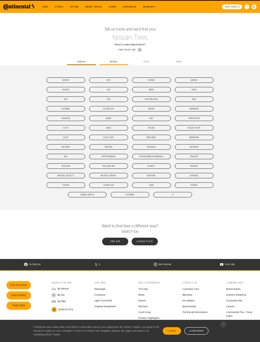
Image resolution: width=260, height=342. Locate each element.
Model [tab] (114, 62)
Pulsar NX (109, 166)
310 (109, 90)
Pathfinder (109, 156)
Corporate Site (234, 301)
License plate (144, 241)
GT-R (65, 128)
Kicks (151, 128)
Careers (230, 306)
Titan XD (108, 185)
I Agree (172, 331)
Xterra (130, 195)
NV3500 (194, 147)
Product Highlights (148, 318)
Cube (109, 118)
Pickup (194, 156)
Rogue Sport (108, 176)
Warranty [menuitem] (149, 7)
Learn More (196, 331)
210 (109, 80)
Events (142, 301)
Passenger (100, 289)
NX (65, 156)
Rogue (194, 166)
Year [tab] (146, 62)
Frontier (194, 118)
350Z (151, 90)
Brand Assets (233, 289)
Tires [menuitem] (45, 7)
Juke (108, 128)
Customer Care (190, 289)
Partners (143, 306)
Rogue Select (66, 176)
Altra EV (108, 109)
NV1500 (66, 147)
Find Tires (18, 305)
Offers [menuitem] (74, 7)
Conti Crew (144, 312)
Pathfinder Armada (151, 156)
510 (66, 99)
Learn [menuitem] (112, 7)
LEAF (66, 137)
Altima (66, 109)
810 (194, 99)
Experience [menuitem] (130, 7)
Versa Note (87, 195)
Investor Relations (236, 295)
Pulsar (66, 166)
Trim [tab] (178, 62)
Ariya (151, 109)
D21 (151, 118)
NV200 (108, 147)
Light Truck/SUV (103, 301)
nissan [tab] (81, 62)
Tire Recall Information (195, 312)
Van (151, 185)
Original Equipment (105, 306)
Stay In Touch (18, 285)
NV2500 (151, 147)
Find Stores (18, 295)
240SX (151, 80)
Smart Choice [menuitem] (93, 7)
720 (109, 99)
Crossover (100, 295)
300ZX (65, 90)
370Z (194, 90)
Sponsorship (189, 306)
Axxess (65, 118)
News (141, 295)
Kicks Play (194, 128)
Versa (194, 185)
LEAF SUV (108, 137)
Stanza (194, 176)
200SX (65, 80)
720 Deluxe (151, 99)
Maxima (151, 137)
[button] (130, 50)
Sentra (151, 176)
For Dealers (188, 301)
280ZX (194, 80)
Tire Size (115, 241)
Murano (194, 137)
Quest (151, 166)
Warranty (187, 295)
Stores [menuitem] (59, 7)
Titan (66, 185)
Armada (194, 109)
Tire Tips (143, 289)
